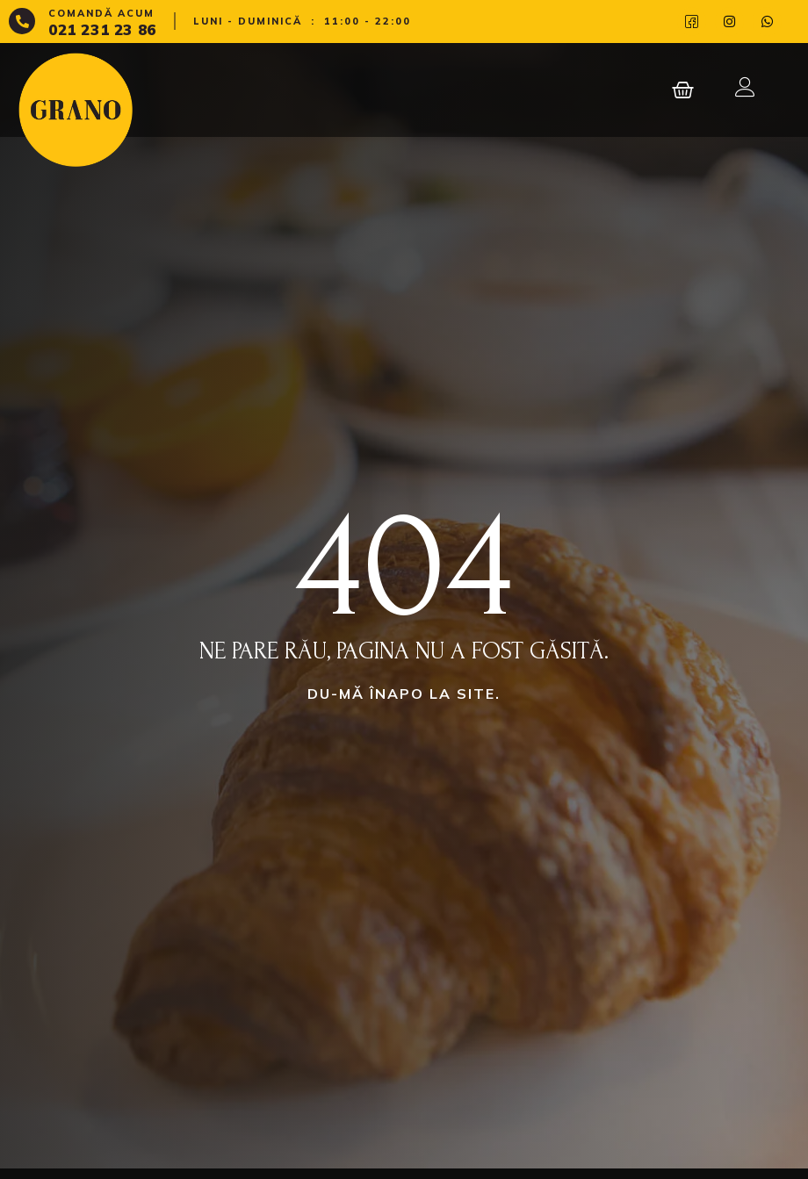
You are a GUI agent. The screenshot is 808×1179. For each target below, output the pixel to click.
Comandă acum (101, 13)
